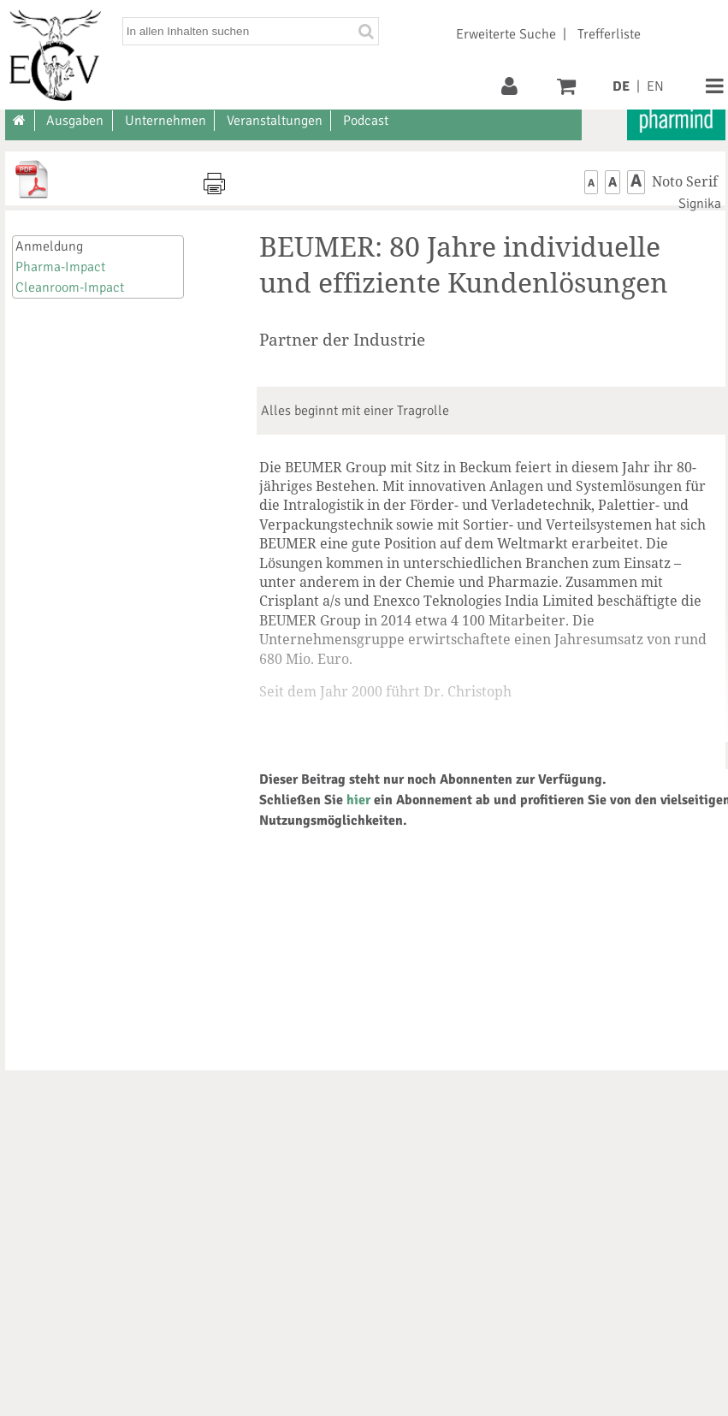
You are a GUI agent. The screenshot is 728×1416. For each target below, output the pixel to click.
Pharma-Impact (60, 266)
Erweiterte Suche (506, 34)
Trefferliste (609, 34)
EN (655, 86)
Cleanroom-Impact (69, 287)
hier (358, 800)
